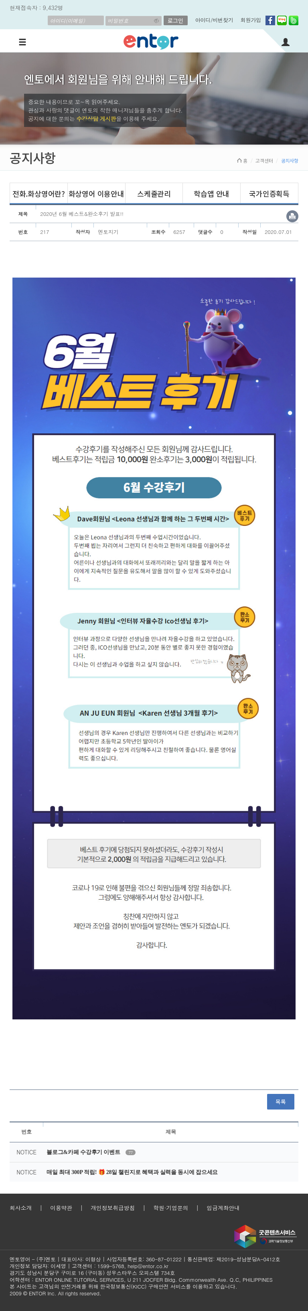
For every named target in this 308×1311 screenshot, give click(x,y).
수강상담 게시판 (96, 119)
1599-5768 (110, 1266)
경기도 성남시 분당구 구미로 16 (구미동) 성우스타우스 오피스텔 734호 (92, 1273)
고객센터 (264, 160)
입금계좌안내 (223, 1208)
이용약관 (61, 1208)
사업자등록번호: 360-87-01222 (144, 1259)
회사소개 (21, 1208)
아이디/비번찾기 (214, 20)
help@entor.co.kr (148, 1266)
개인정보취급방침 (113, 1208)
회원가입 (251, 20)
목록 (281, 1102)
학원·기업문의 (170, 1208)
